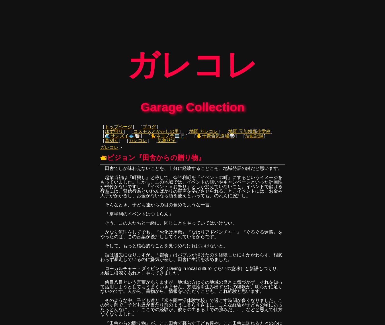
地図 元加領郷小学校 (249, 129)
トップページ (118, 125)
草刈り (111, 138)
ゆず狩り (114, 129)
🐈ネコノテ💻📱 (168, 134)
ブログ (149, 125)
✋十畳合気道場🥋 (215, 134)
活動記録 (254, 134)
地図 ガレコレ (203, 129)
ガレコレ (138, 138)
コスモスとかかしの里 (156, 129)
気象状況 (166, 138)
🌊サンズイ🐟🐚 (122, 134)
